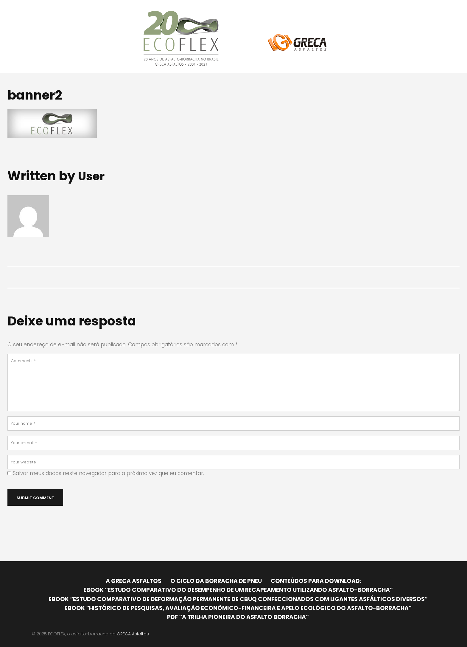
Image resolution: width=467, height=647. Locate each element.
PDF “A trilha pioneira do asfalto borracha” (238, 617)
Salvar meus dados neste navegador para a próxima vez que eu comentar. (108, 473)
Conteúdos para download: (316, 581)
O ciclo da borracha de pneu (216, 581)
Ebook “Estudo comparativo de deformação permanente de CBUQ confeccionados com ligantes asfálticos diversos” (238, 599)
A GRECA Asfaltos (133, 581)
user (92, 176)
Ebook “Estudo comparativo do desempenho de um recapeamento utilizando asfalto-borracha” (238, 590)
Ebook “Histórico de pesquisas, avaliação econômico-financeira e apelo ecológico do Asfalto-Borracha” (238, 608)
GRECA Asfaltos (133, 634)
